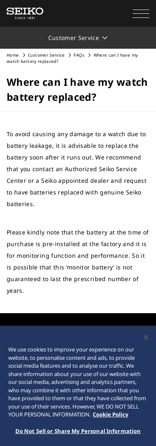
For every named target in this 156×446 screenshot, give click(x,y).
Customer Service (46, 55)
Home (13, 55)
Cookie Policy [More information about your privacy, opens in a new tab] (110, 415)
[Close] (146, 338)
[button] (141, 13)
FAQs (79, 55)
